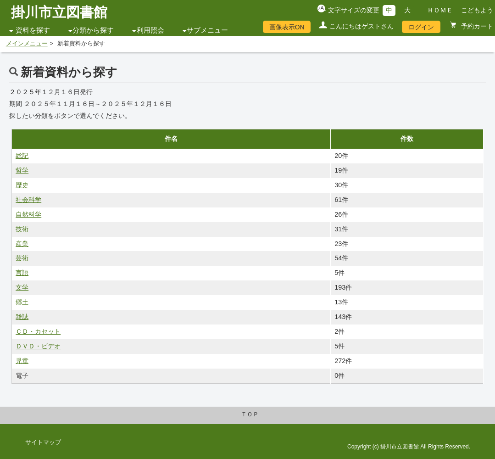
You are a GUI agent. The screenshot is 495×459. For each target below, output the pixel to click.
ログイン (421, 27)
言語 (22, 272)
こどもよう (477, 10)
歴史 (22, 185)
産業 (22, 243)
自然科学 (28, 214)
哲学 (22, 170)
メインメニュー (27, 43)
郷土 (22, 302)
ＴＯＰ (250, 414)
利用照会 (150, 30)
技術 (22, 229)
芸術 (22, 258)
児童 (22, 360)
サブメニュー (207, 30)
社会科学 (28, 199)
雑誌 (22, 316)
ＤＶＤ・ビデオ (38, 346)
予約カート (476, 26)
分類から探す (93, 30)
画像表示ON (287, 27)
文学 (22, 287)
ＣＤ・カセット (38, 331)
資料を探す (33, 30)
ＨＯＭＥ (440, 10)
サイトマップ (43, 442)
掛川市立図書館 (59, 12)
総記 (22, 155)
